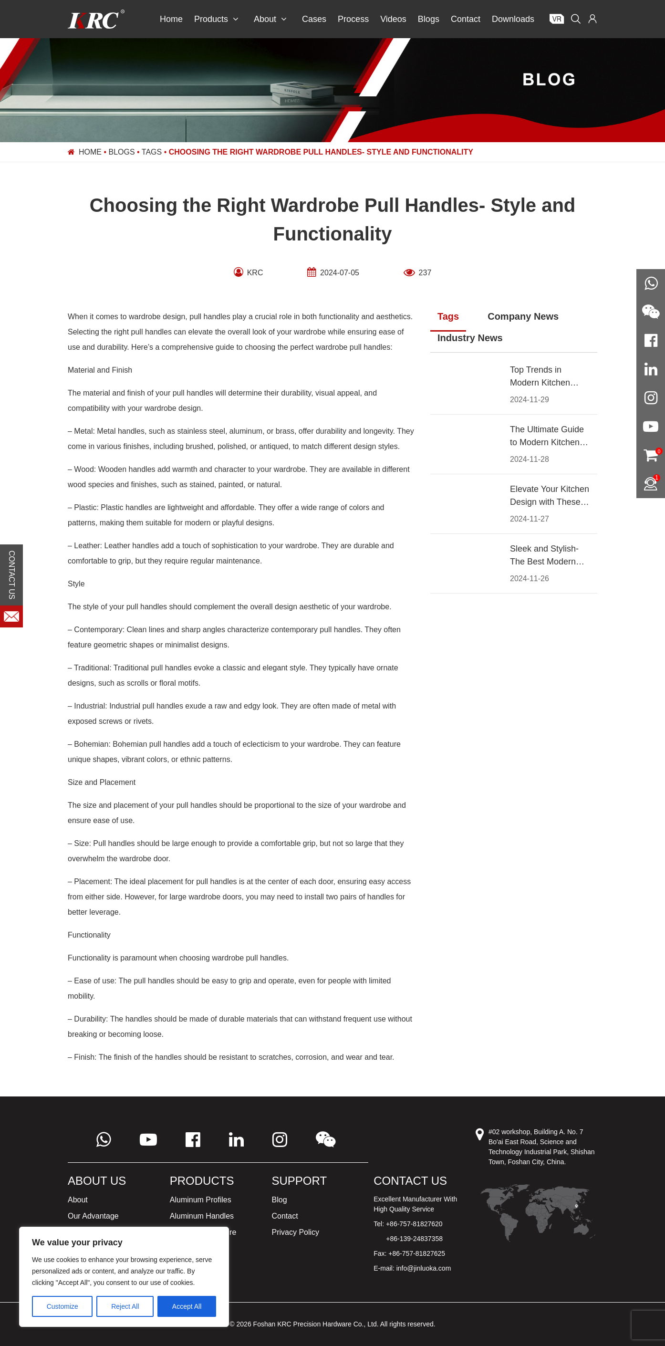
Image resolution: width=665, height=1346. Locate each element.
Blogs (428, 19)
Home (171, 19)
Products (216, 19)
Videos (393, 19)
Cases (314, 19)
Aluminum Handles (202, 1216)
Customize (62, 1306)
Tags (152, 152)
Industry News (470, 338)
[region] (124, 1277)
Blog (279, 1200)
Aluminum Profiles (200, 1200)
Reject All (125, 1306)
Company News (523, 316)
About (270, 19)
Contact (465, 19)
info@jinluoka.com (423, 1268)
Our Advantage (93, 1216)
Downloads (513, 19)
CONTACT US (12, 575)
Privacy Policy (296, 1232)
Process (353, 19)
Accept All (186, 1306)
